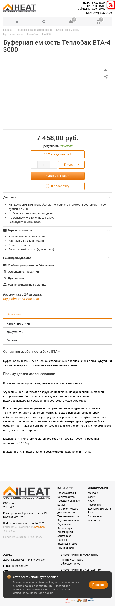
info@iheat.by (20, 565)
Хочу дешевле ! (57, 154)
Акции (92, 500)
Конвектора (64, 528)
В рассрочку (57, 186)
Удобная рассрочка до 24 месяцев (31, 265)
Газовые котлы (66, 493)
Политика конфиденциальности (22, 537)
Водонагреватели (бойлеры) (34, 29)
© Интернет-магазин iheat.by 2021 (23, 523)
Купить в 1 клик (58, 176)
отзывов (39, 527)
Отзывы (12, 340)
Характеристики (18, 323)
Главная (8, 29)
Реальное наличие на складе (27, 284)
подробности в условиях (21, 299)
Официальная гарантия (23, 271)
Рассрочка (94, 504)
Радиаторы (64, 524)
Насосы (62, 539)
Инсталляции (65, 547)
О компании (95, 516)
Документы (15, 332)
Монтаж (93, 493)
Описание (14, 314)
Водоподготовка (67, 543)
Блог (91, 512)
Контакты (94, 520)
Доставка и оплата (99, 508)
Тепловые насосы (68, 516)
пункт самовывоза (27, 222)
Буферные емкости (68, 29)
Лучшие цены (17, 278)
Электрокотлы (66, 496)
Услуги (92, 496)
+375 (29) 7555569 (99, 13)
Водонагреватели (68, 520)
